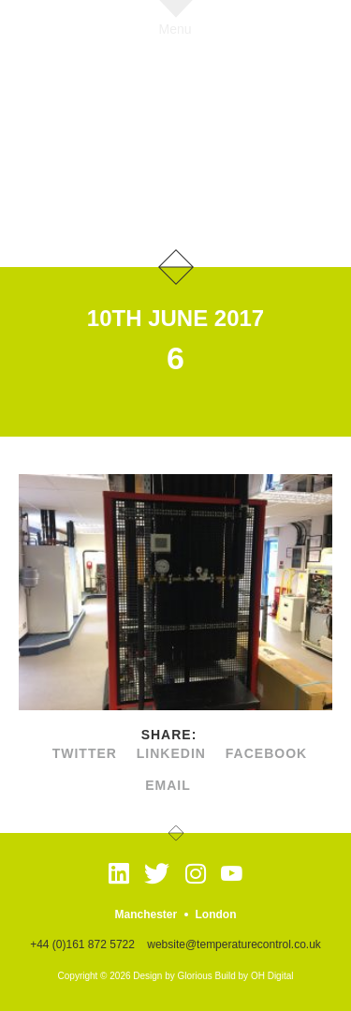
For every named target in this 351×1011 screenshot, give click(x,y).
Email (168, 785)
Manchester (145, 914)
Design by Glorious (172, 976)
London (216, 914)
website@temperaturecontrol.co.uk (234, 944)
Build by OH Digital (254, 976)
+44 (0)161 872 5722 (82, 944)
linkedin (171, 753)
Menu (175, 29)
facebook (266, 753)
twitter (84, 753)
